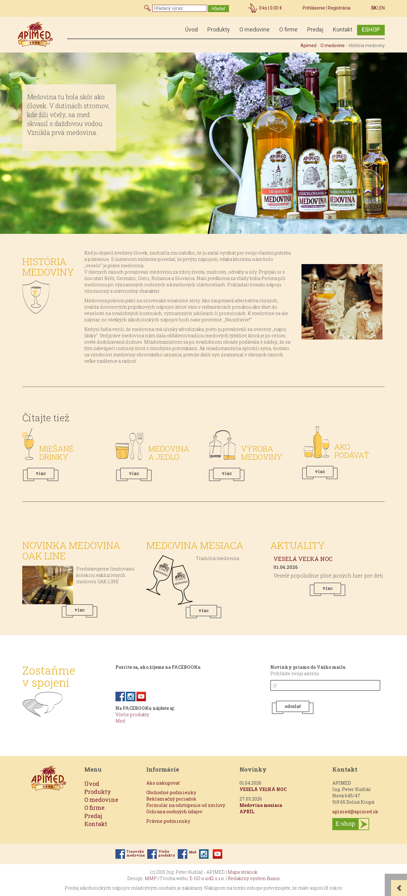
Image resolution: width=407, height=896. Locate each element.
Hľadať (218, 8)
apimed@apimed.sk (355, 811)
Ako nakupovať (163, 783)
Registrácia (339, 7)
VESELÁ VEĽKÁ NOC (303, 559)
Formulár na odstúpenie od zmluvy (185, 805)
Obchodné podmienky (171, 792)
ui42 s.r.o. (215, 878)
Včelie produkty (132, 714)
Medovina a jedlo (168, 453)
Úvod (191, 29)
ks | (270, 7)
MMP (151, 878)
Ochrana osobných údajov (174, 811)
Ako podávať (351, 451)
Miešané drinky (56, 453)
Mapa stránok (243, 872)
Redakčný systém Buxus (254, 878)
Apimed (308, 45)
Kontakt (342, 29)
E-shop (345, 823)
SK (373, 7)
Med (120, 721)
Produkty (218, 29)
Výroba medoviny (261, 453)
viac (41, 473)
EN (382, 7)
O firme (288, 29)
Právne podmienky (168, 821)
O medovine (254, 29)
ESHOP (371, 29)
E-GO (195, 878)
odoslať (293, 706)
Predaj (315, 29)
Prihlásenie (314, 7)
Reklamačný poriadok (171, 799)
